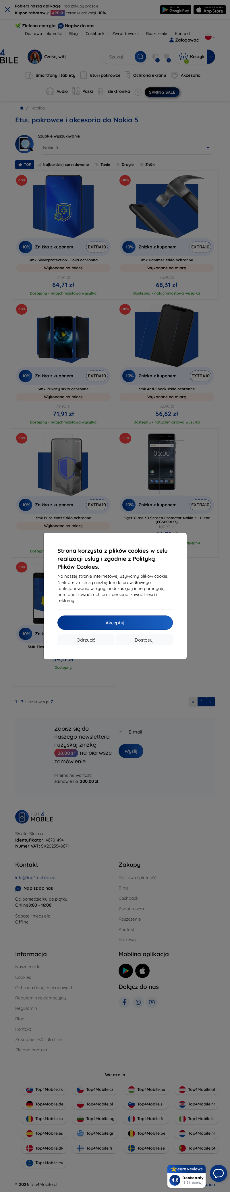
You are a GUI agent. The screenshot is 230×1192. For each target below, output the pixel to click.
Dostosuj (144, 640)
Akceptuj (115, 623)
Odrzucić (86, 640)
